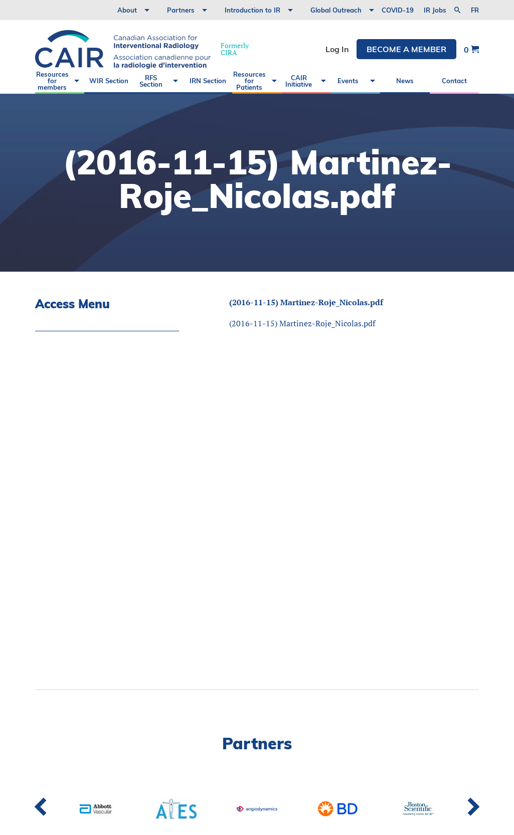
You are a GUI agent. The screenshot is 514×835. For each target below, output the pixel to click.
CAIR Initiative (298, 81)
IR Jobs (435, 10)
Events (348, 81)
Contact (454, 81)
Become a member (406, 49)
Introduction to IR (252, 10)
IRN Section (208, 81)
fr (475, 10)
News (405, 81)
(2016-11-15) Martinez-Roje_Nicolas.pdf (306, 302)
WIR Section (108, 81)
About (127, 10)
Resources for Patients (249, 80)
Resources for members (52, 80)
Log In (337, 49)
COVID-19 (398, 10)
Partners (181, 10)
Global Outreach (336, 10)
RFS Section (150, 81)
